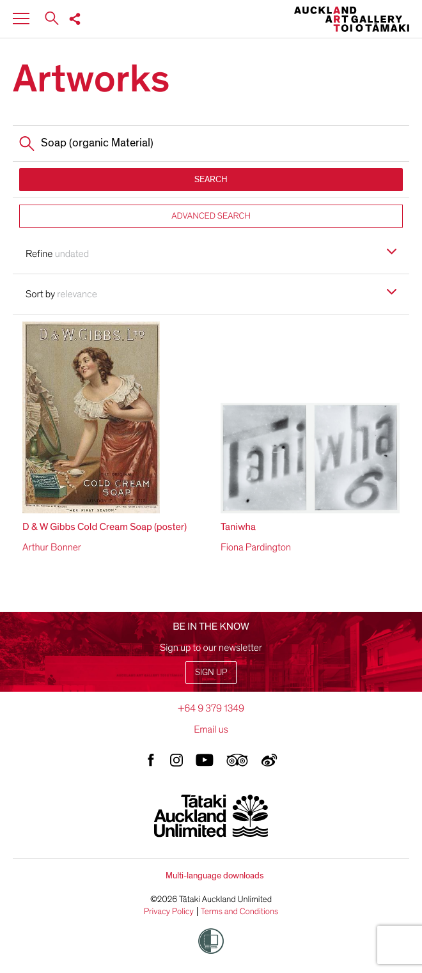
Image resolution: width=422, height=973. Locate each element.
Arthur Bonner (51, 547)
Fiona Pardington (256, 547)
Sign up (211, 672)
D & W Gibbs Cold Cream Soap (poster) (104, 527)
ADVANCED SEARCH (211, 216)
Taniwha (238, 527)
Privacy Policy (169, 911)
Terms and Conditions (240, 911)
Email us (211, 729)
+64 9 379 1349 (211, 708)
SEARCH (211, 179)
